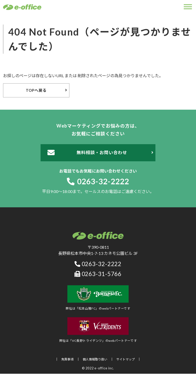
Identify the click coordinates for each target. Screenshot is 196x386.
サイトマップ (125, 359)
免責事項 (67, 359)
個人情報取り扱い (95, 359)
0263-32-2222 (98, 181)
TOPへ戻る (36, 90)
